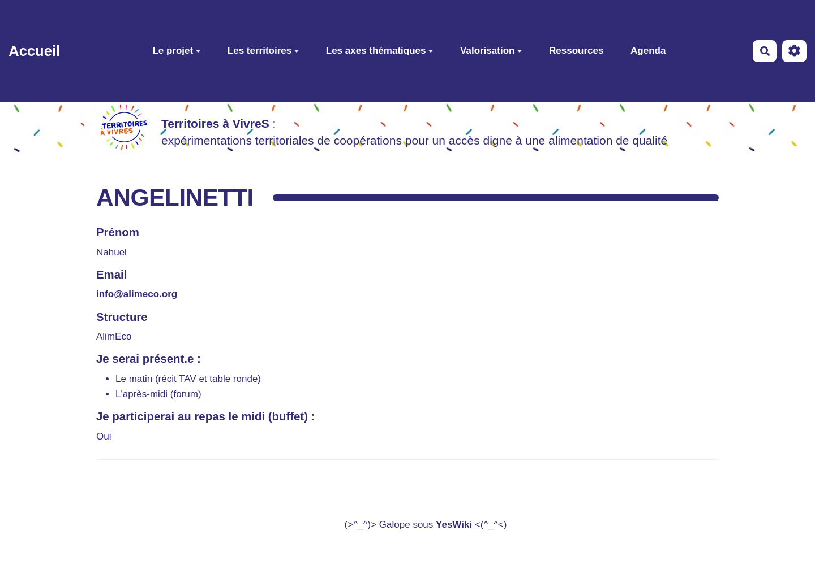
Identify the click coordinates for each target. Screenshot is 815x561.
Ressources (576, 50)
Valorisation (491, 50)
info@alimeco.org (136, 294)
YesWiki (454, 524)
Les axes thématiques (380, 50)
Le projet (176, 50)
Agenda (648, 50)
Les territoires (263, 50)
